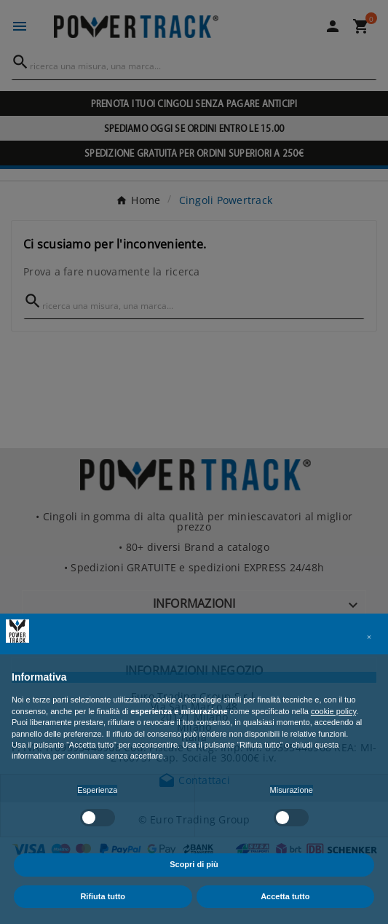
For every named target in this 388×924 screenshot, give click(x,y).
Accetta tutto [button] (285, 896)
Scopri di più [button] (194, 864)
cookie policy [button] (333, 711)
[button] (369, 637)
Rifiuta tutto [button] (102, 896)
